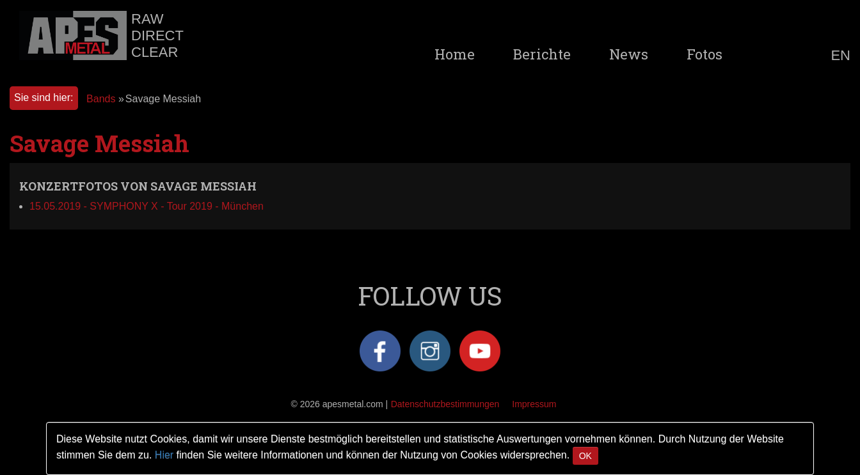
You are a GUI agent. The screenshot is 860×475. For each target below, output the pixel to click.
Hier (164, 454)
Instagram (430, 351)
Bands (100, 98)
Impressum (534, 404)
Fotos (704, 54)
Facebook (380, 351)
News (628, 54)
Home (454, 54)
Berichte (542, 54)
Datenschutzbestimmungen (445, 404)
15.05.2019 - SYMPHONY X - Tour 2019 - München (146, 206)
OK (585, 456)
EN (840, 56)
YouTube (479, 351)
